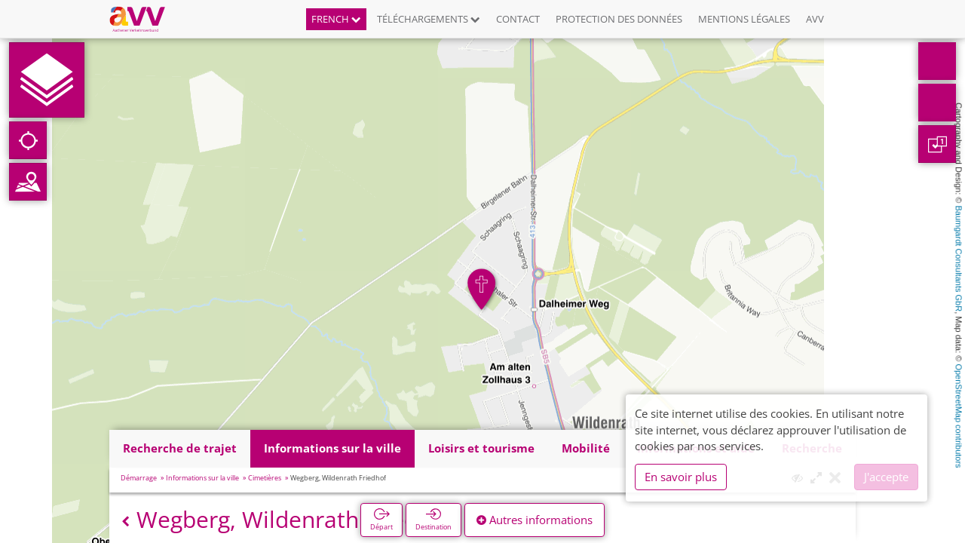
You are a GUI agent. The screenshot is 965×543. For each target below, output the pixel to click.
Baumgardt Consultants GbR (958, 259)
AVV (815, 19)
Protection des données (619, 19)
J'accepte (886, 476)
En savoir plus (681, 476)
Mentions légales (744, 19)
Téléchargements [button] (428, 19)
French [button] (336, 19)
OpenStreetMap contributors (958, 416)
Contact (518, 19)
